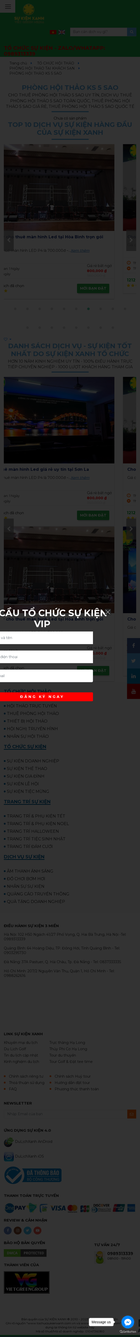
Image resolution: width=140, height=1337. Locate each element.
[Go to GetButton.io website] (128, 1331)
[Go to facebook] (127, 1322)
